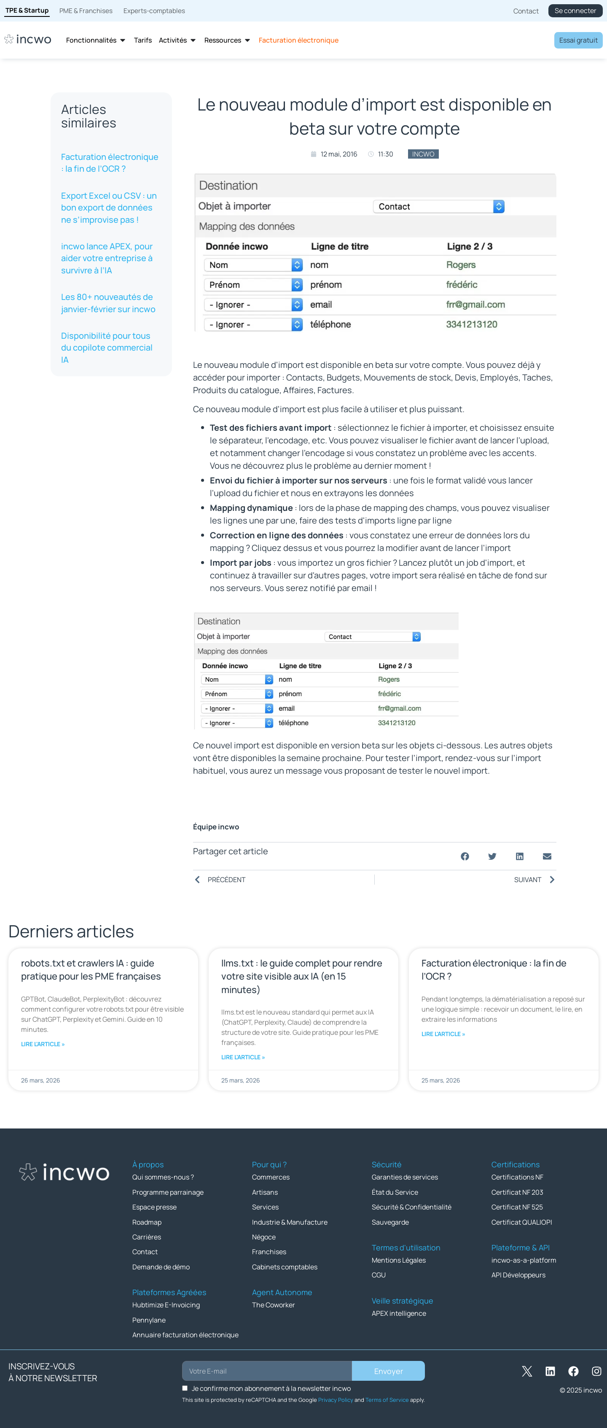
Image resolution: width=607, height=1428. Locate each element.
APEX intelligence (399, 1312)
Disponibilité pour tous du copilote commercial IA (107, 347)
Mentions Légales (399, 1259)
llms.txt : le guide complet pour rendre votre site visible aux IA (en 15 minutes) (301, 976)
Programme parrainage (168, 1191)
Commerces (271, 1177)
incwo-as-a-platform (524, 1259)
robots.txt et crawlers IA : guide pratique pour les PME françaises (91, 970)
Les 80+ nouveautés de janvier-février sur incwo (108, 302)
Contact (145, 1250)
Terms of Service (387, 1398)
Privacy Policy (335, 1398)
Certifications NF (517, 1177)
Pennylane (149, 1318)
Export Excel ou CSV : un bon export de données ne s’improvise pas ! (109, 207)
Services (265, 1206)
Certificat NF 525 (517, 1206)
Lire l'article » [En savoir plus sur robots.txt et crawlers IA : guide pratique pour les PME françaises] (43, 1044)
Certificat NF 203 (517, 1191)
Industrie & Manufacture (290, 1221)
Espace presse (154, 1206)
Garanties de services (405, 1177)
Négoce (264, 1236)
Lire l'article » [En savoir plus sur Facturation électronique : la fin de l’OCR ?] (443, 1034)
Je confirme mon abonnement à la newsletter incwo (271, 1386)
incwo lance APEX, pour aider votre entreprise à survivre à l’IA (107, 258)
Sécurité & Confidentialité (411, 1206)
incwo (423, 154)
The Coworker (273, 1303)
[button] (464, 856)
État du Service (395, 1191)
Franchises (269, 1250)
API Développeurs (518, 1274)
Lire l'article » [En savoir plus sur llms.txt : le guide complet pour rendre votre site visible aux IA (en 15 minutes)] (243, 1057)
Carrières (146, 1236)
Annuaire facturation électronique (185, 1333)
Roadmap (146, 1221)
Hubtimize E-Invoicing (166, 1303)
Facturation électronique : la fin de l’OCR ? (109, 162)
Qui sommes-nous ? (163, 1177)
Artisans (265, 1191)
